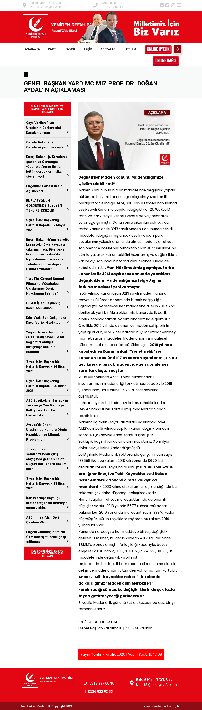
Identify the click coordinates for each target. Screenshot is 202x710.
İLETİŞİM (130, 49)
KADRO (70, 49)
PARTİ (52, 49)
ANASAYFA (32, 49)
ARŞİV (87, 49)
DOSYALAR (108, 49)
